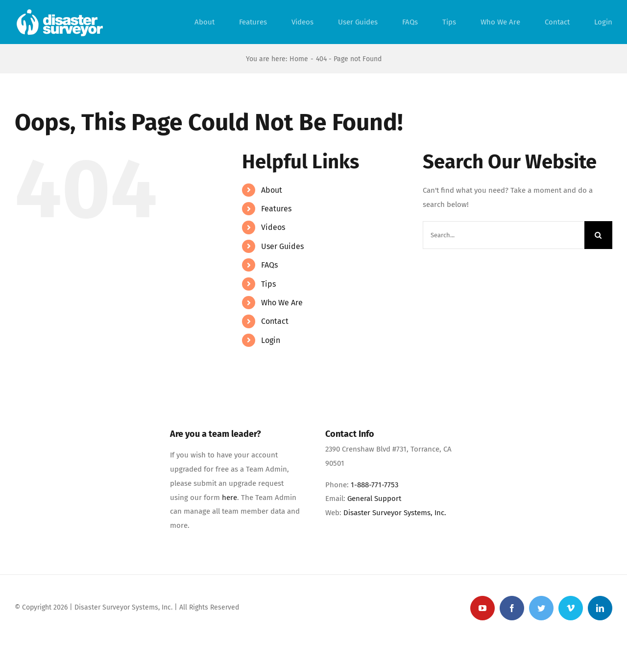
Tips (268, 284)
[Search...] (503, 235)
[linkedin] (600, 608)
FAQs (269, 265)
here (229, 497)
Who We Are (282, 302)
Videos (273, 227)
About (271, 190)
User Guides (282, 246)
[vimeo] (570, 608)
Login (270, 340)
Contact (275, 321)
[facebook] (512, 608)
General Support (374, 498)
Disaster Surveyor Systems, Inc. (394, 512)
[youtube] (482, 608)
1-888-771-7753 (374, 484)
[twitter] (541, 608)
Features (276, 208)
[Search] (598, 235)
